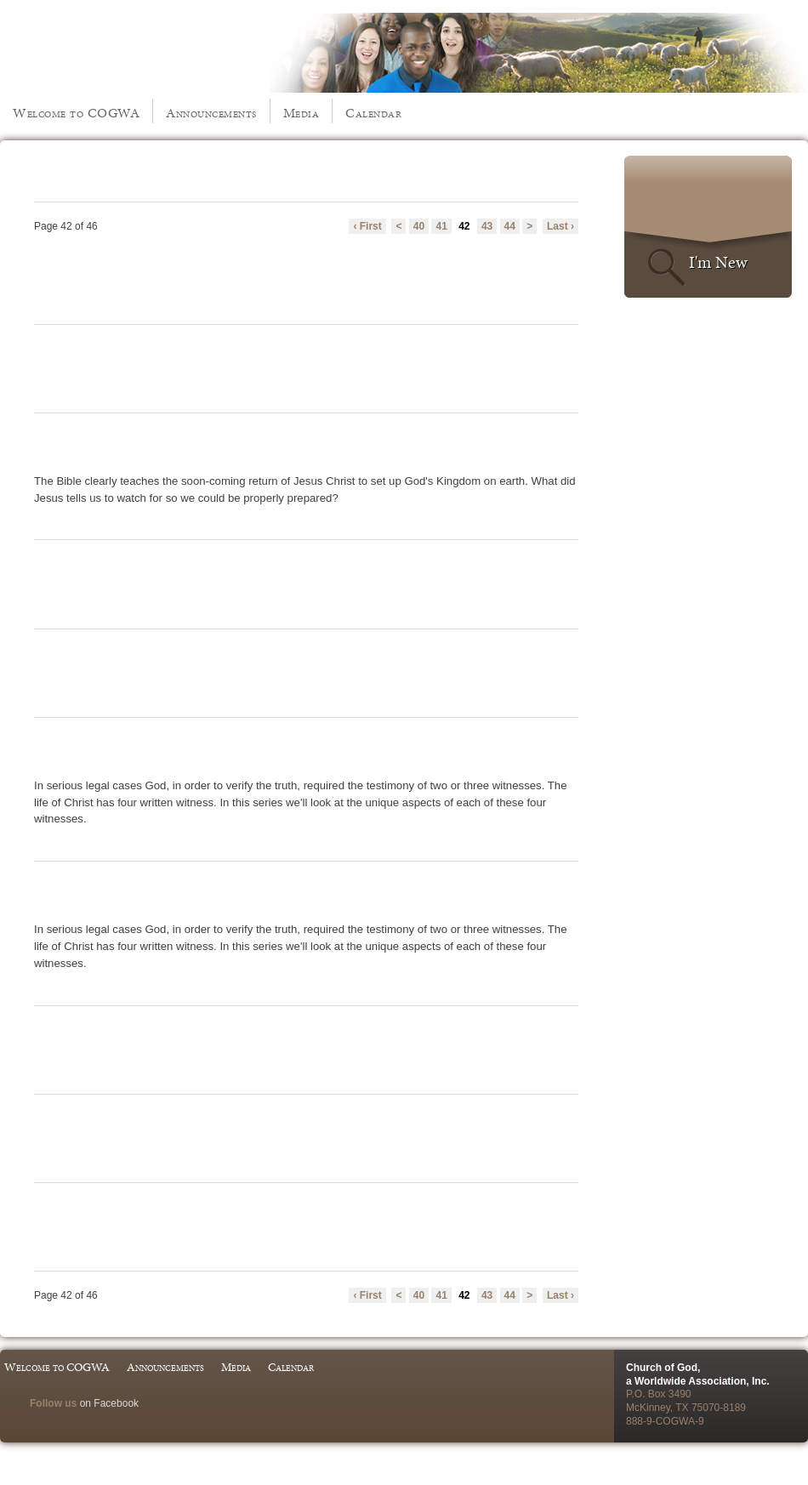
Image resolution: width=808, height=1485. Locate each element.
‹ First (367, 226)
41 (441, 226)
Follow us (53, 1403)
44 (509, 226)
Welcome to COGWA (76, 112)
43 (486, 226)
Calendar (373, 112)
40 (418, 226)
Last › (560, 226)
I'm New (718, 262)
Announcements (211, 112)
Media (301, 112)
